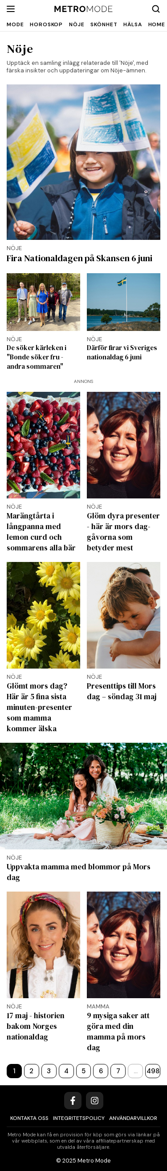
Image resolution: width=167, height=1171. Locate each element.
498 (153, 1071)
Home (156, 24)
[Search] (156, 9)
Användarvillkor (133, 1118)
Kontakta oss (29, 1118)
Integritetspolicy (79, 1118)
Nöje (76, 24)
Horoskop (46, 24)
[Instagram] (94, 1100)
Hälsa (132, 24)
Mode (15, 24)
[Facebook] (72, 1100)
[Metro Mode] (83, 9)
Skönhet (103, 24)
